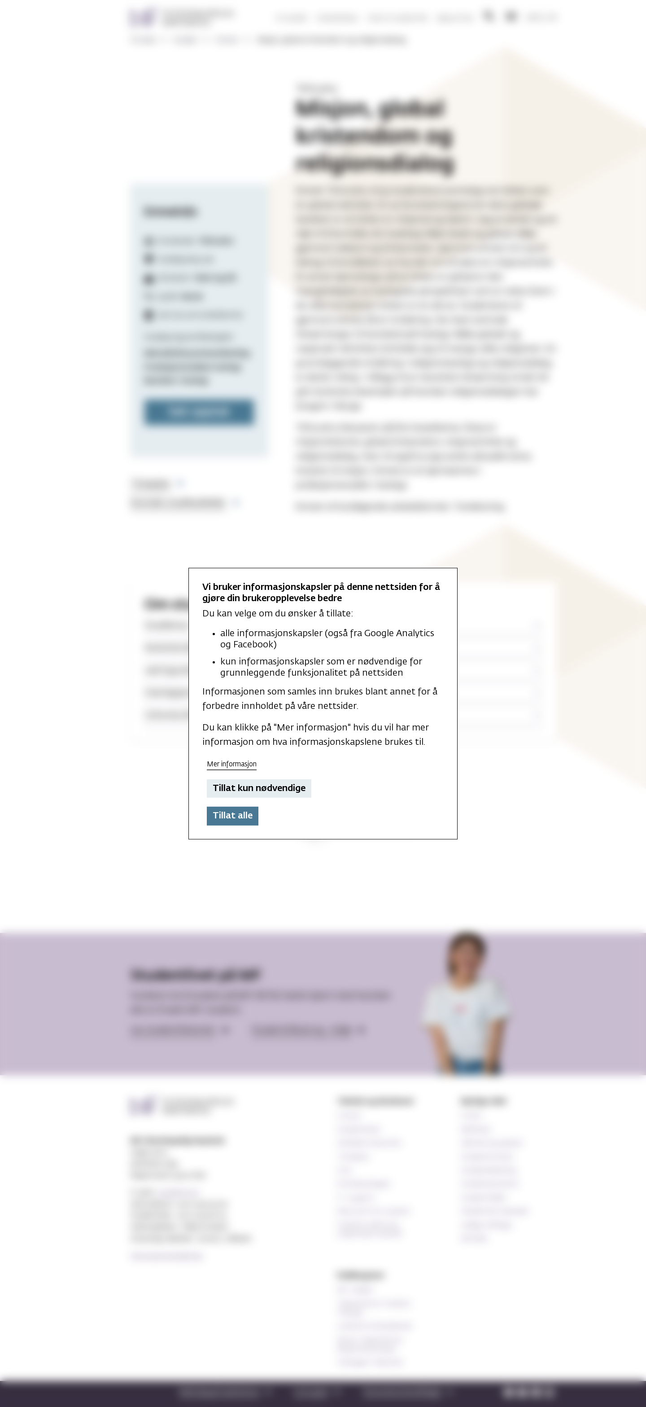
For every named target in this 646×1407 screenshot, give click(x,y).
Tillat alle (233, 815)
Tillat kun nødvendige (259, 788)
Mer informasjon (232, 764)
